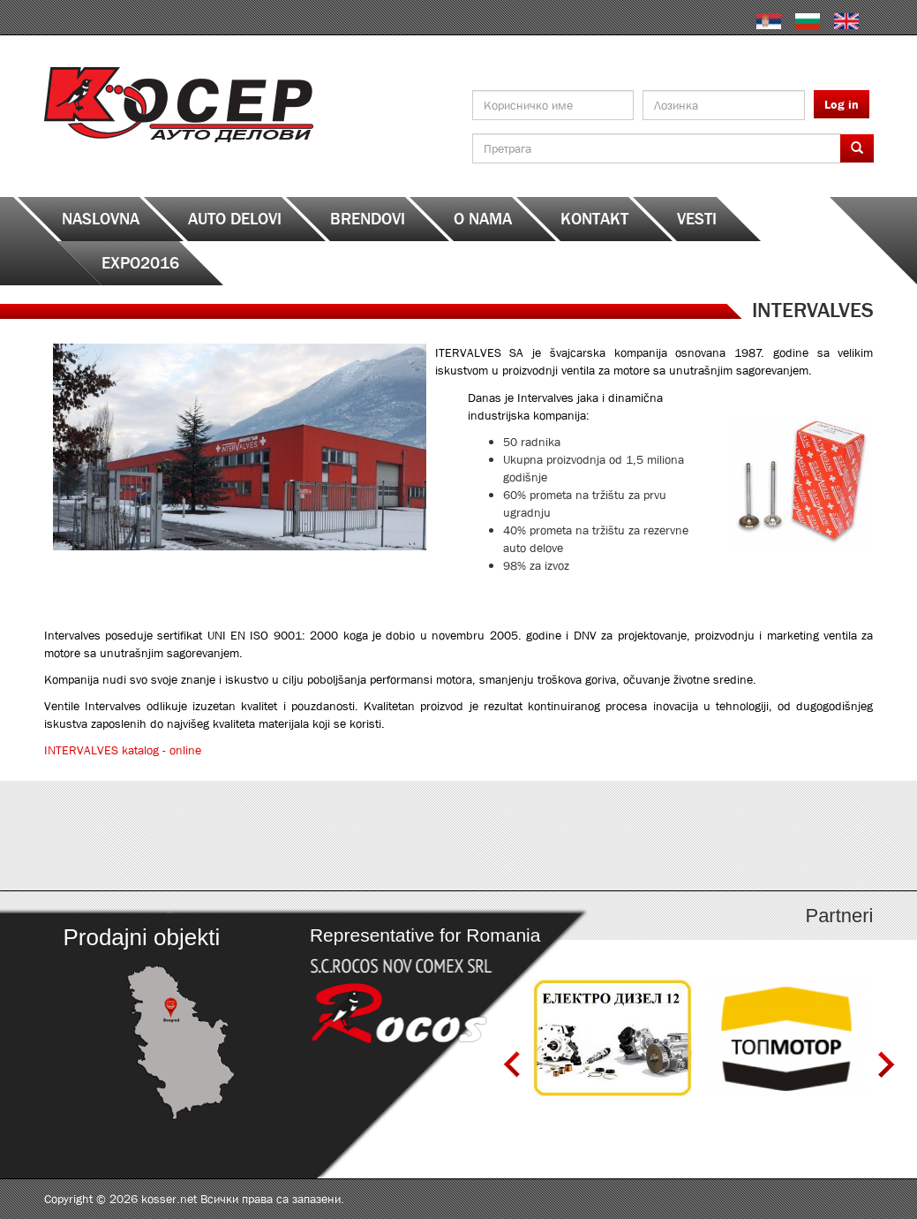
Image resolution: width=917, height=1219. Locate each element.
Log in (841, 104)
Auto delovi (235, 219)
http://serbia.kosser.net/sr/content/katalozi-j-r (562, 835)
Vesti (697, 219)
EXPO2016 (140, 263)
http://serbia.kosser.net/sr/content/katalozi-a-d (147, 835)
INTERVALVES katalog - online (122, 750)
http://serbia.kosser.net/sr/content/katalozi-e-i (355, 835)
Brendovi (367, 219)
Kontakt (594, 219)
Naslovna (100, 219)
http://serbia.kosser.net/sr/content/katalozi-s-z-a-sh (770, 835)
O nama (483, 219)
